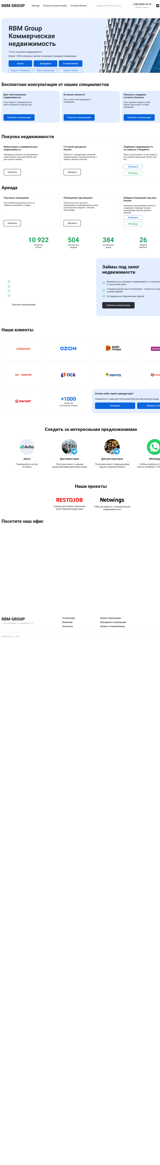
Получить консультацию (80, 193)
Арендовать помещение (145, 1141)
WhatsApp (13, 516)
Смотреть (13, 455)
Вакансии (7, 1141)
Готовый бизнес (80, 62)
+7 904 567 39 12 (89, 1000)
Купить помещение (142, 1137)
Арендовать (80, 54)
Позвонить (14, 510)
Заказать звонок (9, 1132)
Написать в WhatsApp (123, 850)
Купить (80, 46)
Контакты (7, 1145)
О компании (8, 1137)
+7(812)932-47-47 (11, 1128)
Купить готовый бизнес (144, 1145)
